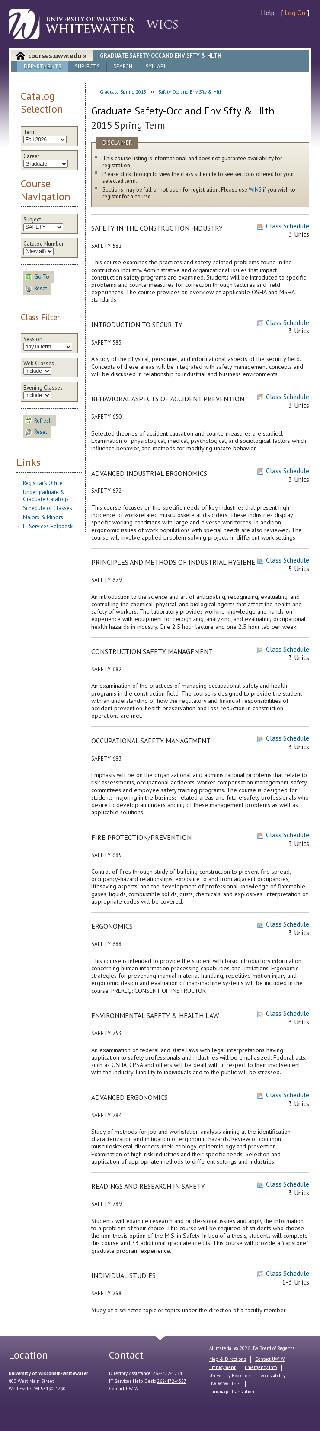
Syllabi (155, 66)
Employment (222, 1367)
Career (31, 156)
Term (29, 132)
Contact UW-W (123, 1388)
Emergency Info (261, 1367)
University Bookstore (230, 1375)
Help (268, 12)
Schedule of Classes (47, 508)
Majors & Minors (43, 517)
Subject (32, 219)
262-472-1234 (167, 1373)
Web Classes (38, 363)
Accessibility (273, 1375)
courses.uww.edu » (57, 55)
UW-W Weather (225, 1384)
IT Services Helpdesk (48, 526)
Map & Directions (227, 1359)
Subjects (87, 66)
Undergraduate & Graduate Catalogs (46, 495)
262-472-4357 (171, 1381)
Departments (42, 66)
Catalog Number (43, 244)
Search (122, 66)
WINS (255, 189)
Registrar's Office (43, 483)
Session (32, 339)
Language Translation (231, 1392)
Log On (295, 12)
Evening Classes (43, 387)
